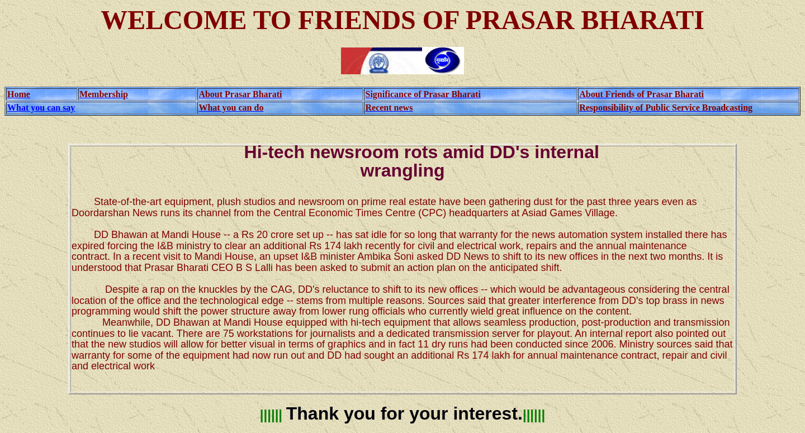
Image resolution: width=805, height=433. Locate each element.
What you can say (41, 107)
